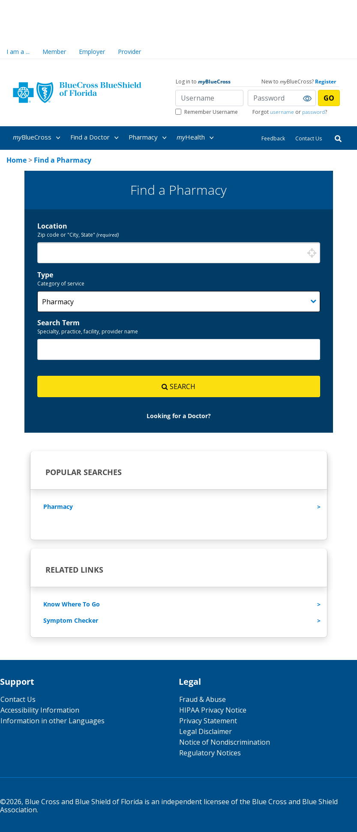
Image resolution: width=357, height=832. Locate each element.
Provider (129, 52)
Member (54, 52)
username (282, 112)
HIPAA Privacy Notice (212, 710)
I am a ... (18, 52)
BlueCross (38, 138)
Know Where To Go (71, 604)
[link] (16, 160)
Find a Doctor (96, 138)
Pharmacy (149, 138)
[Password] (282, 98)
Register (325, 81)
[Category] (178, 301)
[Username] (209, 98)
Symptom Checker (70, 620)
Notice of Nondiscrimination (224, 742)
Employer (92, 52)
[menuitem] (41, 137)
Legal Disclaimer (205, 731)
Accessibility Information (39, 710)
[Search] (338, 138)
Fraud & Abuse (202, 699)
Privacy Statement (208, 720)
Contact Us (308, 138)
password (313, 112)
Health (197, 138)
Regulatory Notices (210, 753)
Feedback (273, 138)
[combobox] (178, 252)
